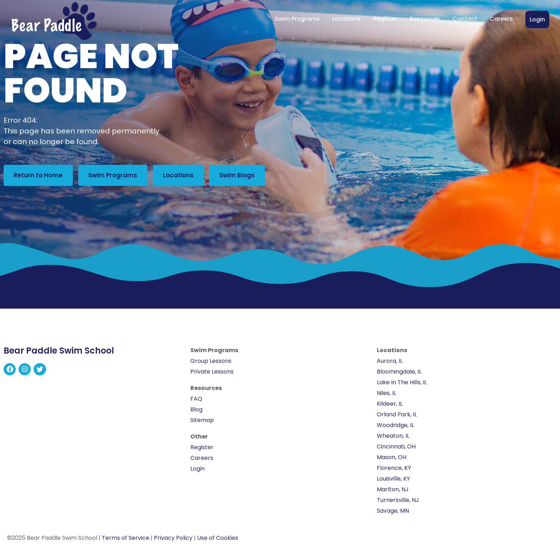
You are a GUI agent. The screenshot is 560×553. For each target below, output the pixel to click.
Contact (464, 19)
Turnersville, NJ (398, 502)
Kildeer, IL (389, 406)
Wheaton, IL (393, 438)
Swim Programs (297, 19)
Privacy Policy (173, 540)
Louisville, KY (393, 481)
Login (537, 19)
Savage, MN (393, 513)
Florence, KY (394, 470)
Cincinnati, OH (396, 449)
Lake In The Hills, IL (402, 385)
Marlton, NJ (393, 492)
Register (385, 19)
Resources (425, 19)
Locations (346, 19)
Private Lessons (212, 374)
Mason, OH (391, 460)
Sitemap (202, 422)
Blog (196, 412)
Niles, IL (386, 395)
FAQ (196, 401)
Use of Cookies (217, 540)
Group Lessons (210, 363)
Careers (501, 19)
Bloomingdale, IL (399, 374)
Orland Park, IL (397, 417)
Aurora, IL (389, 363)
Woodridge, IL (395, 427)
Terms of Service (125, 540)
